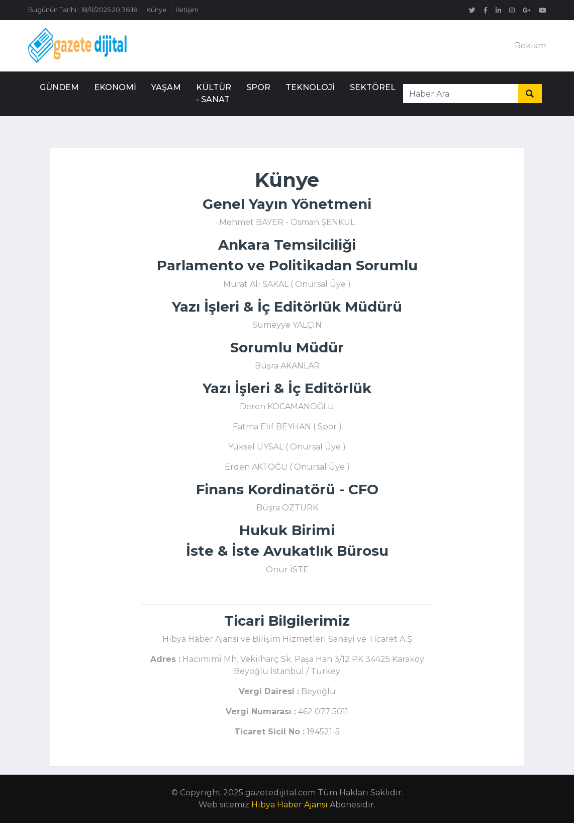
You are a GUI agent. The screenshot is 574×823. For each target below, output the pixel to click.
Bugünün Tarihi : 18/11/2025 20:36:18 (83, 10)
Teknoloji (310, 87)
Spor (258, 87)
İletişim (187, 10)
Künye (156, 10)
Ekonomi (115, 87)
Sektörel (373, 87)
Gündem (59, 87)
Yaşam (166, 87)
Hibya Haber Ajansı (289, 804)
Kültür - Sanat (213, 93)
